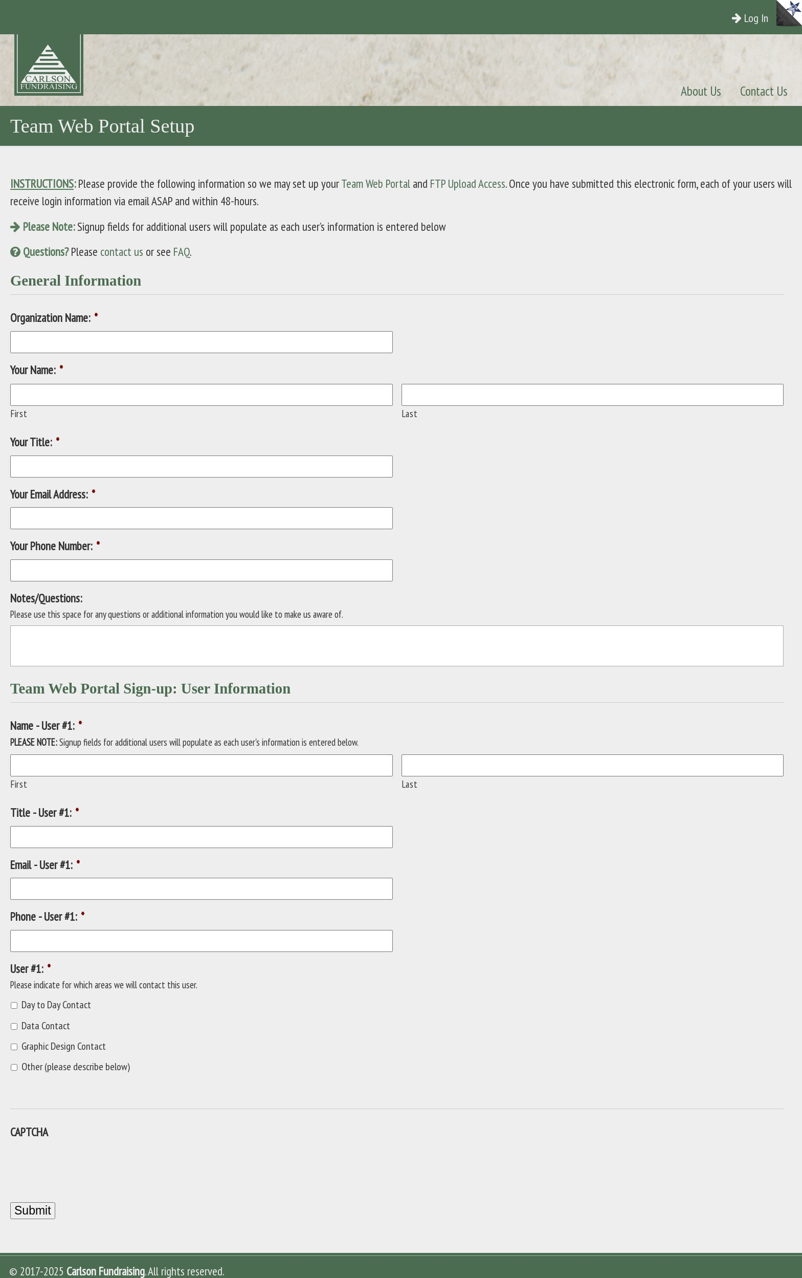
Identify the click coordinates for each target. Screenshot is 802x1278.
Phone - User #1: (47, 916)
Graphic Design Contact (63, 1046)
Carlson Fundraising (65, 65)
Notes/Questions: (46, 598)
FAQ (181, 251)
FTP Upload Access (467, 183)
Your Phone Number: (55, 545)
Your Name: (36, 369)
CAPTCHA (29, 1131)
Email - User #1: (45, 864)
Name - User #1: (46, 725)
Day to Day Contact (56, 1004)
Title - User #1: (44, 812)
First (19, 413)
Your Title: (34, 442)
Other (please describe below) (75, 1066)
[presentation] (88, 1165)
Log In (760, 18)
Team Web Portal (375, 183)
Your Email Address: (52, 494)
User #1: (30, 968)
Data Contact (45, 1025)
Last (410, 413)
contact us (121, 251)
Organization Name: (54, 317)
